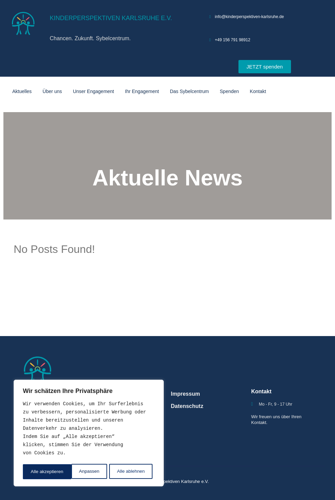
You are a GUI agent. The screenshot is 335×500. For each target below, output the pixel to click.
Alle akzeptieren (131, 471)
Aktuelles (22, 91)
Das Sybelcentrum (189, 91)
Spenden (229, 91)
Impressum (185, 394)
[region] (89, 433)
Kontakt (258, 91)
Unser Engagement (93, 91)
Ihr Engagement (142, 91)
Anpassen (40, 471)
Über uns (52, 91)
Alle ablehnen (82, 471)
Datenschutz (187, 406)
